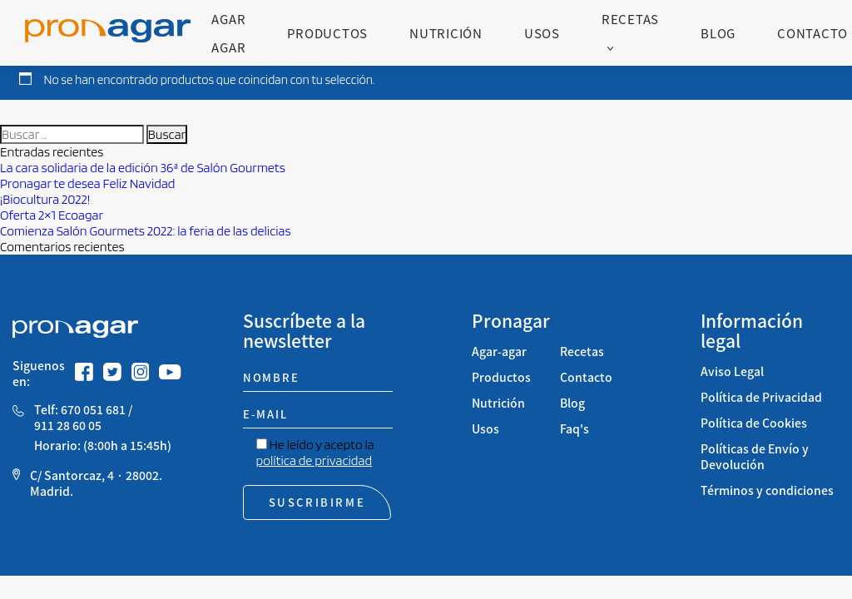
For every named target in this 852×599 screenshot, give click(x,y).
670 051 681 (93, 410)
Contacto (812, 33)
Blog (718, 33)
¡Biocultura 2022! (45, 199)
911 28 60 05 (68, 425)
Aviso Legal (732, 371)
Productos (327, 33)
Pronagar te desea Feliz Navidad (87, 183)
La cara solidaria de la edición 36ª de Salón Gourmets (144, 168)
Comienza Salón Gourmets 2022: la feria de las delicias (145, 231)
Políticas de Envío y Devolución (755, 457)
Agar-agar (499, 351)
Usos (542, 33)
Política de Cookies (754, 423)
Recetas (630, 18)
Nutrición (446, 33)
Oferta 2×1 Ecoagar (51, 215)
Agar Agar (228, 33)
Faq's (574, 429)
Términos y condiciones (767, 490)
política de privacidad (314, 460)
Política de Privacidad (761, 397)
